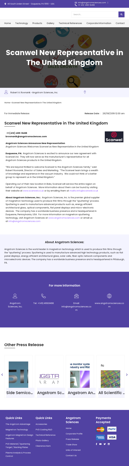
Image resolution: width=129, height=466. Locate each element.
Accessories (41, 424)
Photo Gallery (42, 440)
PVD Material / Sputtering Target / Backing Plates (18, 446)
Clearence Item (43, 446)
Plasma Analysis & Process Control (18, 454)
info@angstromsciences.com (24, 221)
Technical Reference (45, 435)
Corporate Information (98, 23)
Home (7, 23)
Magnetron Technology (17, 429)
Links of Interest (73, 450)
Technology (21, 23)
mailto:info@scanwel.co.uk (84, 190)
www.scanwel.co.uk (33, 190)
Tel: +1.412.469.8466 (43, 303)
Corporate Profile (74, 433)
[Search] (121, 14)
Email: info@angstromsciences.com (76, 306)
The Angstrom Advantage (18, 424)
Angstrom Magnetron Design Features (19, 437)
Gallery (50, 23)
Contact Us (71, 455)
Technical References (70, 23)
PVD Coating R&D (44, 429)
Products (37, 23)
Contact (120, 23)
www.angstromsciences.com (64, 217)
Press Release (72, 439)
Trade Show (71, 444)
